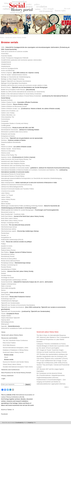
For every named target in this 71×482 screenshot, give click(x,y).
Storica (3, 290)
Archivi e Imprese (6, 72)
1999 (2, 47)
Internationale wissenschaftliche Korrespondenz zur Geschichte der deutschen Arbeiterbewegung (31, 178)
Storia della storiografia (8, 288)
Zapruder (4, 326)
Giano (3, 144)
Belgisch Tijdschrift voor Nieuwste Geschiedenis (16, 81)
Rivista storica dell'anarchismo (10, 261)
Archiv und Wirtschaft (7, 70)
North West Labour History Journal (12, 220)
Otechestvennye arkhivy (8, 229)
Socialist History (6, 275)
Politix (3, 241)
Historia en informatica (8, 151)
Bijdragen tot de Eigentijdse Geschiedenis (14, 83)
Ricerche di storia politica (9, 258)
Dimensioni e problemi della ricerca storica (14, 132)
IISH (34, 422)
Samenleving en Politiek (8, 269)
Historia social (5, 153)
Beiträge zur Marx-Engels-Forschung (12, 79)
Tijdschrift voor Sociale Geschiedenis (12, 307)
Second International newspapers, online (15, 347)
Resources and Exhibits (9, 338)
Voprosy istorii (5, 320)
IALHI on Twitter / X (7, 409)
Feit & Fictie (5, 138)
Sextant (3, 273)
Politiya (3, 244)
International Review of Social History (12, 176)
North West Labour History (9, 218)
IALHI (25, 422)
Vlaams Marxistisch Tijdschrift (10, 318)
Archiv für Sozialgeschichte (9, 68)
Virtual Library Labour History (12, 364)
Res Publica (5, 252)
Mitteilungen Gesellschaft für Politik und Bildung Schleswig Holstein (22, 206)
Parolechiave (5, 233)
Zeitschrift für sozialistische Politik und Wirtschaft (16, 328)
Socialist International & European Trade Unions (18, 367)
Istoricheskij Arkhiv (7, 180)
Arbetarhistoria (5, 66)
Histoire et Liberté (6, 146)
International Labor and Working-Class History (15, 165)
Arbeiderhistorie (6, 62)
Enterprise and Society (8, 134)
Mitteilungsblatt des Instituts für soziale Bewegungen (17, 210)
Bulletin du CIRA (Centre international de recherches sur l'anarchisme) (23, 92)
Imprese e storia (6, 157)
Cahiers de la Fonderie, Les (9, 111)
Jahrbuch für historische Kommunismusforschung (16, 184)
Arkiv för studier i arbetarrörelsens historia (14, 75)
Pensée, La (4, 235)
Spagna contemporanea (8, 284)
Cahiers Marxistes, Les (8, 115)
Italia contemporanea (7, 182)
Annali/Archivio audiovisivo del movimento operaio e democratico (21, 60)
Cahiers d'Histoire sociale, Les (10, 108)
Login (3, 378)
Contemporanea (6, 127)
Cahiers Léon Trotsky (7, 113)
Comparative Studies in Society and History (14, 123)
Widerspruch (5, 324)
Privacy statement (7, 375)
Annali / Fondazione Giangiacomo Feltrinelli (14, 58)
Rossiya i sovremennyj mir (9, 265)
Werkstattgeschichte (7, 322)
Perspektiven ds (6, 237)
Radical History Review (8, 250)
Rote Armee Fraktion (9, 343)
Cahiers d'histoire (6, 104)
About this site (6, 422)
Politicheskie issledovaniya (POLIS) (12, 239)
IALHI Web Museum (9, 345)
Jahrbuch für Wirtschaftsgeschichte (12, 187)
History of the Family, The (9, 155)
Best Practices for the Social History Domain (16, 372)
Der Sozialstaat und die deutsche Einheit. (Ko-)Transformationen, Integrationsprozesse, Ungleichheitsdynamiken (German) (51, 375)
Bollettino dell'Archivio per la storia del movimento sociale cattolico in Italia (24, 85)
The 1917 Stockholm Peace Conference (15, 340)
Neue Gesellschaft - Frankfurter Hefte (12, 214)
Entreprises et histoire (8, 136)
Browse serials (8, 355)
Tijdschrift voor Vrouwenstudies (11, 311)
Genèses (4, 140)
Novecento (4, 225)
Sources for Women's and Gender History (16, 362)
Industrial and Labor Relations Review (13, 161)
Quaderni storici (6, 248)
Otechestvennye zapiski (8, 231)
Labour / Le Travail (7, 195)
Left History (4, 201)
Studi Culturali (5, 294)
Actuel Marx (5, 53)
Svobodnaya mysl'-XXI (8, 299)
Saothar (3, 271)
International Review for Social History (13, 174)
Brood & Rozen (6, 87)
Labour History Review (8, 199)
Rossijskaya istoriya (7, 263)
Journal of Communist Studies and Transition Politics (17, 189)
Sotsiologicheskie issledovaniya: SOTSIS (14, 280)
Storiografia (4, 292)
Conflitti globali (5, 125)
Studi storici (4, 296)
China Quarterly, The (7, 117)
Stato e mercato (6, 286)
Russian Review (6, 267)
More (66, 387)
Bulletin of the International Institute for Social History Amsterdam (21, 94)
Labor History (5, 193)
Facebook (4, 414)
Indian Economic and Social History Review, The (16, 159)
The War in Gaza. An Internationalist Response (51, 335)
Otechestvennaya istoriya (9, 227)
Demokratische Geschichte (9, 129)
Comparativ (4, 121)
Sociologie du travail (7, 277)
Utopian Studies (6, 315)
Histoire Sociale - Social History (11, 149)
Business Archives (7, 100)
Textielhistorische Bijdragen (9, 301)
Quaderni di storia (6, 246)
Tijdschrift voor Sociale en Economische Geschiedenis (18, 305)
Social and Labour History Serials (15, 37)
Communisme (5, 119)
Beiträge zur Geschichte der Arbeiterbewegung (15, 77)
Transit (3, 313)
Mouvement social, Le (8, 212)
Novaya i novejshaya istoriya (10, 222)
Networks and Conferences (10, 369)
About (6, 357)
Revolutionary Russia (7, 256)
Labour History (5, 197)
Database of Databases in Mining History (15, 350)
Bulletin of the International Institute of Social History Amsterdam (21, 96)
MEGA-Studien (5, 203)
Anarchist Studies (6, 56)
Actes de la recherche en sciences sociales (14, 51)
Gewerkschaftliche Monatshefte (11, 142)
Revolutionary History (7, 254)
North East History (7, 216)
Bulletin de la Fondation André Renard (13, 89)
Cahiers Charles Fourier (8, 102)
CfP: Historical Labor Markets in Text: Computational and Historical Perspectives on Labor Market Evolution (53, 339)
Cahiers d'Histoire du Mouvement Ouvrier (14, 106)
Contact (13, 422)
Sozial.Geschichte (6, 282)
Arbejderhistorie (6, 64)
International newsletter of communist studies (15, 168)
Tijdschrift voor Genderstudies (10, 303)
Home (2, 37)
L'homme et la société (8, 191)
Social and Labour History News (12, 335)
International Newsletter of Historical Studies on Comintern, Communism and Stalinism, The (29, 170)
